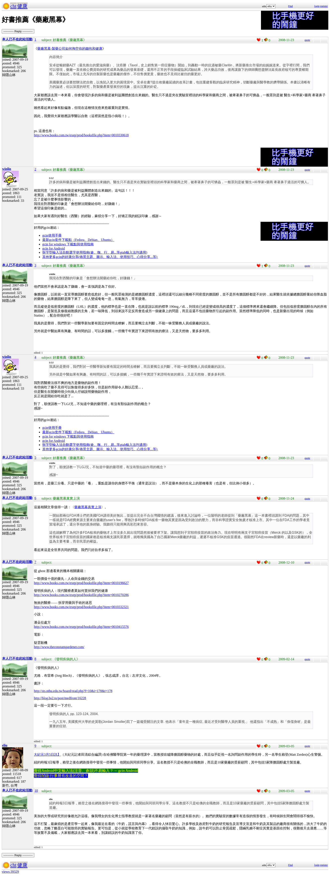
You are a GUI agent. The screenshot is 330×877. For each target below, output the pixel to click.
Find (290, 6)
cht (13, 6)
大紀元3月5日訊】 (47, 754)
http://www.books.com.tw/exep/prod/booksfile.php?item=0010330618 (81, 135)
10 (36, 790)
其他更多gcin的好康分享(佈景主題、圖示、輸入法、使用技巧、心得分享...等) (100, 257)
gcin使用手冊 (52, 235)
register (324, 6)
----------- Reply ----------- (18, 31)
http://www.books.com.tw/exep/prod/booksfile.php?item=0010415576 (81, 626)
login (316, 6)
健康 (22, 6)
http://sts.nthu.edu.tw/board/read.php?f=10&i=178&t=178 (73, 691)
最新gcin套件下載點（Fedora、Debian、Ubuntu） (78, 240)
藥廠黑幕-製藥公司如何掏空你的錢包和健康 (69, 48)
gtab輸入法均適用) (133, 252)
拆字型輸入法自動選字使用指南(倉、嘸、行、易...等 (81, 252)
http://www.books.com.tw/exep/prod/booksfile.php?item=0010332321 (81, 607)
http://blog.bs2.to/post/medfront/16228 (60, 698)
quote (307, 40)
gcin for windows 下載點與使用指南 (68, 244)
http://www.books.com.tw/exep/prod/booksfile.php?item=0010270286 (81, 595)
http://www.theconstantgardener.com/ (59, 647)
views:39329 (10, 871)
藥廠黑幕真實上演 (87, 507)
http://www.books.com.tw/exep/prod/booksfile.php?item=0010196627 (81, 583)
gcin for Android (53, 248)
